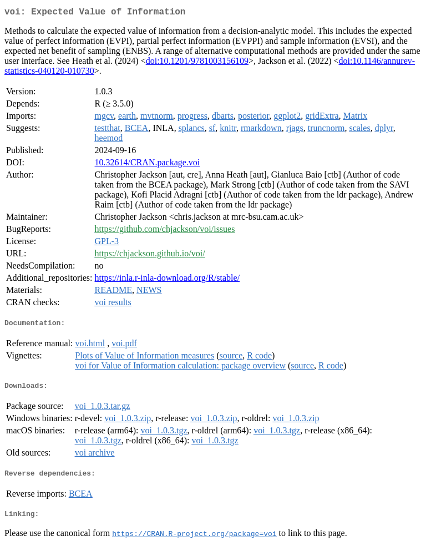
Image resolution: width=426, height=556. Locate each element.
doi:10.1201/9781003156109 (197, 63)
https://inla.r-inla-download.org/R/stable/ (167, 280)
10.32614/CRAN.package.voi (147, 164)
